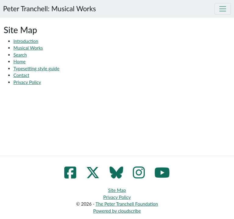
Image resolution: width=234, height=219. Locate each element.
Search (20, 54)
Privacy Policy (27, 82)
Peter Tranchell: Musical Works (49, 9)
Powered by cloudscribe (117, 211)
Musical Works (28, 47)
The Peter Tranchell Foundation (127, 204)
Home (19, 61)
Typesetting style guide (36, 68)
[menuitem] (121, 47)
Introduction (25, 41)
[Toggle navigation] (222, 9)
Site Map (117, 190)
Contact (21, 75)
